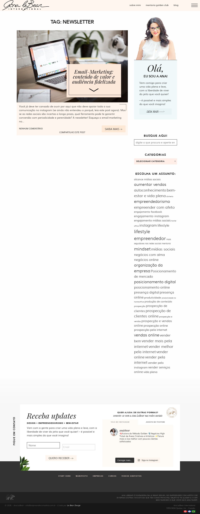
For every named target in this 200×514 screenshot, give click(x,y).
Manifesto (82, 476)
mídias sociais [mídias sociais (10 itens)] (163, 249)
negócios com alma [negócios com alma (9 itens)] (149, 254)
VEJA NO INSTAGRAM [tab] (120, 422)
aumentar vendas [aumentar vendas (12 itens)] (150, 184)
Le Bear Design (73, 505)
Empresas (98, 476)
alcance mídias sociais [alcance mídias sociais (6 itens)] (147, 179)
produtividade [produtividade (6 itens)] (152, 297)
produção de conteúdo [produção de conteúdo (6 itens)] (158, 301)
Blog (176, 5)
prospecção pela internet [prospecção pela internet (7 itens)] (150, 330)
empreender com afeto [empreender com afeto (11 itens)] (154, 207)
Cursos (112, 476)
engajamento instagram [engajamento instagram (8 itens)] (151, 216)
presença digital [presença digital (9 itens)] (146, 292)
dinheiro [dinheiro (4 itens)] (169, 196)
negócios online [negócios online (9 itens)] (146, 259)
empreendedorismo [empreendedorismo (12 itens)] (152, 201)
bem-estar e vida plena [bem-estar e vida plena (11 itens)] (155, 192)
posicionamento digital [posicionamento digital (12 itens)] (155, 281)
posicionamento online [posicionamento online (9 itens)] (152, 287)
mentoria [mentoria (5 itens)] (166, 243)
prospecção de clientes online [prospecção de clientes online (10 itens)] (152, 313)
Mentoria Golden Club (157, 5)
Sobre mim (135, 5)
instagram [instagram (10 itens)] (148, 225)
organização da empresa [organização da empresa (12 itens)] (148, 268)
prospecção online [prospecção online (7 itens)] (156, 325)
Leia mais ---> (156, 111)
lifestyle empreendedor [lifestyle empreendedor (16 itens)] (150, 234)
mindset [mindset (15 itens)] (142, 248)
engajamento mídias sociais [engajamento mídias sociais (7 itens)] (152, 220)
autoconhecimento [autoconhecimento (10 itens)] (150, 190)
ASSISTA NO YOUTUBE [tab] (155, 422)
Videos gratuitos (132, 476)
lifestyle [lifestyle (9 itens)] (163, 225)
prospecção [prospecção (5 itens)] (139, 306)
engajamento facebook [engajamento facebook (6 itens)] (148, 211)
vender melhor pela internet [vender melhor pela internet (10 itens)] (153, 349)
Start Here (64, 476)
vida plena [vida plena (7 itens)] (150, 372)
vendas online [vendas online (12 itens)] (146, 335)
